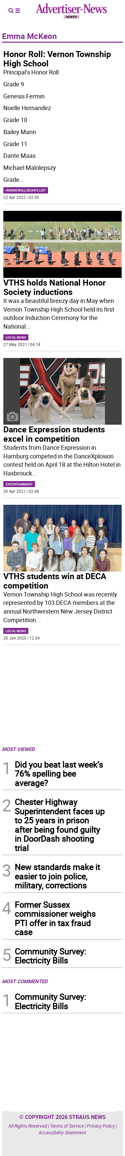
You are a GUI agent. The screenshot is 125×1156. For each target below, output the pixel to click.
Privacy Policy (101, 1126)
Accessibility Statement (62, 1132)
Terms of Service (67, 1126)
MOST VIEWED (18, 749)
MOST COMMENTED (25, 981)
